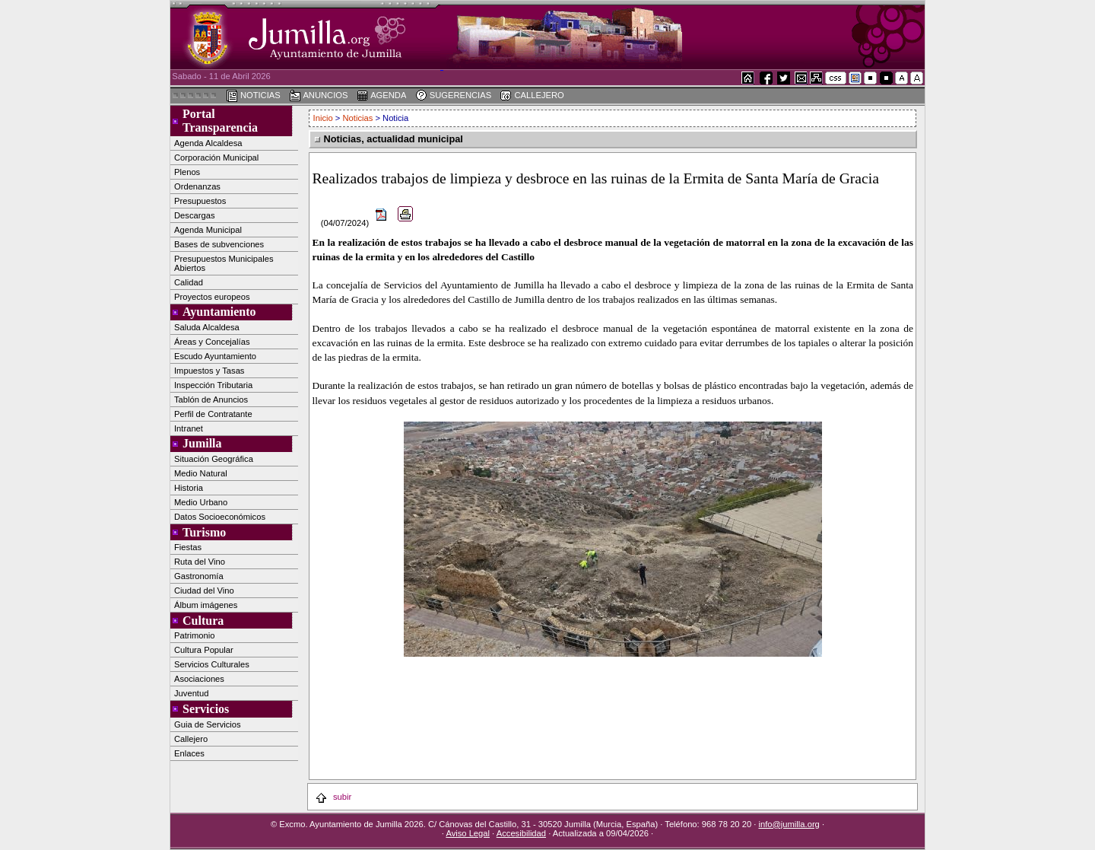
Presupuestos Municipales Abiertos (224, 263)
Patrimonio (194, 635)
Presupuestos (200, 200)
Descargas (194, 215)
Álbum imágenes (205, 605)
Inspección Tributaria (213, 385)
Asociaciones (199, 678)
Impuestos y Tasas (209, 370)
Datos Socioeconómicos (219, 516)
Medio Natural (200, 473)
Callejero (191, 738)
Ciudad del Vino (204, 590)
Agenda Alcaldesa (208, 143)
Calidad (188, 282)
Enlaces (189, 753)
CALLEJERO (531, 96)
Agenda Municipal (208, 229)
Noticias (358, 118)
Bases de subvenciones (219, 244)
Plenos (187, 172)
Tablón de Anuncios (211, 399)
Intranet (188, 428)
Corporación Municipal (216, 157)
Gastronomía (199, 576)
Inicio (324, 118)
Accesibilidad (521, 833)
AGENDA (382, 96)
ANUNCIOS (318, 96)
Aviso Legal (468, 833)
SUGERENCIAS (453, 96)
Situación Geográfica (213, 458)
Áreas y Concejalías (212, 341)
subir (333, 796)
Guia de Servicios (207, 724)
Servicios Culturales (211, 664)
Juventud (191, 693)
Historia (188, 487)
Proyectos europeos (212, 296)
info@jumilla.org (788, 824)
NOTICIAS (253, 96)
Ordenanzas (197, 186)
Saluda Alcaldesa (207, 327)
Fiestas (188, 547)
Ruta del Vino (199, 561)
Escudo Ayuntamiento (215, 356)
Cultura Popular (203, 649)
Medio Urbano (200, 502)
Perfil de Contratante (213, 414)
